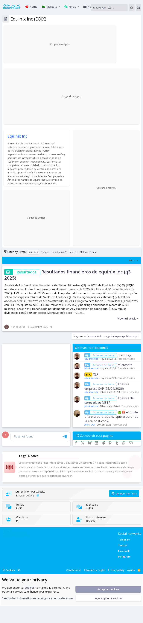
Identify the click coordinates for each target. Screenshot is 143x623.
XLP (95, 374)
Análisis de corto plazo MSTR (109, 400)
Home (33, 6)
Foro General (120, 424)
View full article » (128, 318)
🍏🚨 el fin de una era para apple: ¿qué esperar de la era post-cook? (111, 416)
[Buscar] (131, 7)
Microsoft (125, 365)
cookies (30, 587)
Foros (72, 6)
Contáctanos (73, 570)
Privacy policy (116, 570)
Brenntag (124, 355)
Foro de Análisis (126, 358)
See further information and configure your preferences (38, 598)
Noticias (92, 6)
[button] (59, 6)
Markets (51, 6)
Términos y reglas (94, 570)
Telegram (124, 539)
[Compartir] (51, 326)
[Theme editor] (138, 7)
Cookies (9, 570)
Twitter (122, 545)
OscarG (90, 521)
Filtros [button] (132, 260)
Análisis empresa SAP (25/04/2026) (106, 386)
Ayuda (131, 570)
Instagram (124, 556)
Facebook (124, 551)
